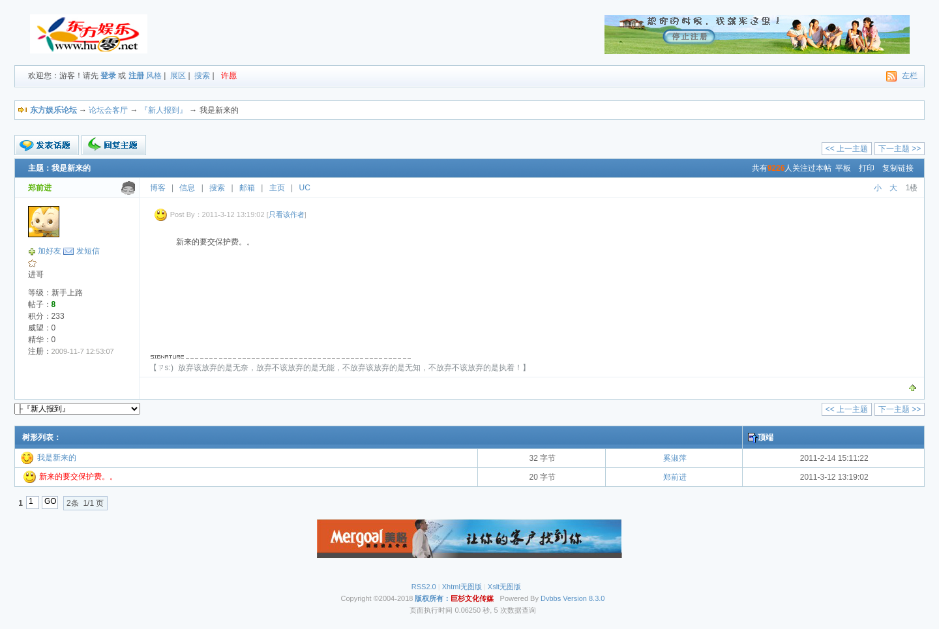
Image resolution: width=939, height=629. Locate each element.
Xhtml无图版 (462, 587)
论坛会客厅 (108, 110)
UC (304, 187)
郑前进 (675, 477)
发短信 (88, 251)
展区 (178, 75)
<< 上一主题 (847, 148)
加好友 (49, 251)
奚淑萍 (675, 458)
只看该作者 (287, 214)
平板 (843, 168)
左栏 (909, 75)
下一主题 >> (899, 148)
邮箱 (247, 187)
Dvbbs (551, 598)
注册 (136, 75)
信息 (187, 187)
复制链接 (898, 168)
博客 (158, 187)
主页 (277, 187)
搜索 (202, 75)
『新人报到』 (163, 110)
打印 (866, 168)
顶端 (765, 437)
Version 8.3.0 (583, 598)
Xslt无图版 (504, 587)
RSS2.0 (423, 587)
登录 (108, 75)
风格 (154, 75)
